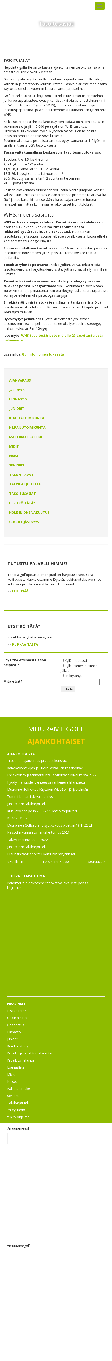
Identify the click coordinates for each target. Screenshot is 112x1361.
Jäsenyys (17, 389)
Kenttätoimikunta (26, 418)
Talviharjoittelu (25, 484)
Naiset (15, 456)
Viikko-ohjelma (18, 1117)
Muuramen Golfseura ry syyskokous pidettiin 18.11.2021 (49, 825)
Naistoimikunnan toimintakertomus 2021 (38, 832)
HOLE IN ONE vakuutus (29, 512)
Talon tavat (21, 474)
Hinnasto (18, 399)
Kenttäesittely (17, 1046)
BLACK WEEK (17, 818)
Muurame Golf (27, 1138)
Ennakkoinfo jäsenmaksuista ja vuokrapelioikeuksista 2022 (51, 775)
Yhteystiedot (16, 1110)
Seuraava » (96, 861)
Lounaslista (16, 1067)
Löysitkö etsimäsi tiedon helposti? (25, 662)
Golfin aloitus (17, 1018)
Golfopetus (15, 1025)
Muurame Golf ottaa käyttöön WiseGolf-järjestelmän (47, 789)
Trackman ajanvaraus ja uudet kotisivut (37, 760)
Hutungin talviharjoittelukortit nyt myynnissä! (41, 854)
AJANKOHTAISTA (21, 754)
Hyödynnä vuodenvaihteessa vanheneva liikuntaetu (46, 782)
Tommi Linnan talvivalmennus (30, 796)
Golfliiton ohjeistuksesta (43, 354)
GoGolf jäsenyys (24, 522)
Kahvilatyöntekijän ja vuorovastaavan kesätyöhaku (45, 768)
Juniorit (16, 408)
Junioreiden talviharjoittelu (27, 804)
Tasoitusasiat (22, 493)
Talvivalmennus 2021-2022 (27, 839)
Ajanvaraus (20, 380)
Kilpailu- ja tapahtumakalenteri (30, 1053)
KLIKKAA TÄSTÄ (25, 644)
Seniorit (17, 465)
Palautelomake (18, 1088)
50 (67, 861)
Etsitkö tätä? (22, 503)
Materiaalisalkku (25, 437)
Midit (14, 446)
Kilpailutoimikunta (27, 427)
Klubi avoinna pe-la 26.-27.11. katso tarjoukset (42, 811)
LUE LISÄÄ (20, 591)
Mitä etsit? (13, 681)
